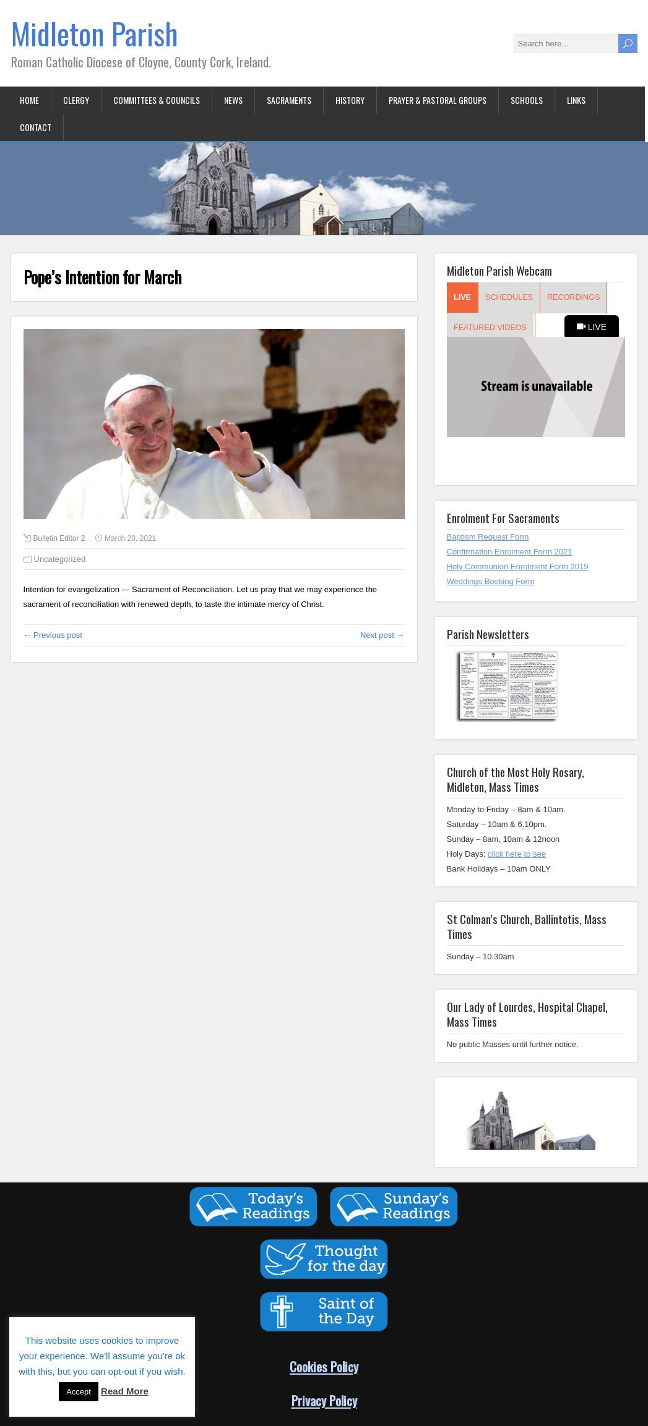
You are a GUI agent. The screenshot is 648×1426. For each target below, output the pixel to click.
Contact (35, 127)
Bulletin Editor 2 (59, 538)
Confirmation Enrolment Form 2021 (509, 551)
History (350, 99)
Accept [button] (78, 1391)
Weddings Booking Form (491, 581)
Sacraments (289, 99)
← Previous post (53, 635)
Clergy (76, 99)
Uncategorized (60, 559)
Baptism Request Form (488, 536)
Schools (527, 99)
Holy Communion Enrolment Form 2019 (518, 566)
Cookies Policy (324, 1366)
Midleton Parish (94, 33)
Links (576, 99)
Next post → (382, 635)
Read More (125, 1391)
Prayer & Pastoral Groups (437, 99)
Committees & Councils (156, 99)
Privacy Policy (324, 1400)
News (233, 99)
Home (29, 99)
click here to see (517, 854)
